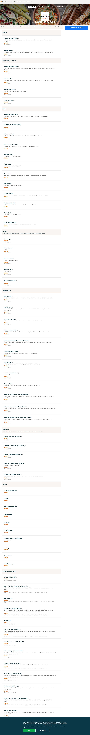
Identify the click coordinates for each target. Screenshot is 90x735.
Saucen (50, 26)
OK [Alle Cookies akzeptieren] (29, 730)
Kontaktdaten (51, 6)
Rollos (21, 26)
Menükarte (32, 6)
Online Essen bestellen (76, 27)
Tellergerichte (35, 26)
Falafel (3, 26)
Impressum (60, 6)
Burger (27, 26)
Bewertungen (42, 6)
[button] (60, 27)
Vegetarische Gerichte (12, 26)
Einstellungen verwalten (50, 724)
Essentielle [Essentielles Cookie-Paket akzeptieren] (42, 730)
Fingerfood (43, 26)
